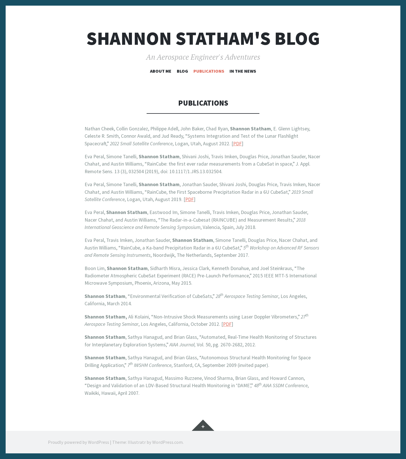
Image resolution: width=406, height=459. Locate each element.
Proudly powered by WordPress (78, 442)
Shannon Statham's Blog (203, 38)
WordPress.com (167, 442)
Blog (182, 71)
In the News (243, 71)
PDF (237, 144)
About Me (160, 71)
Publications (208, 71)
